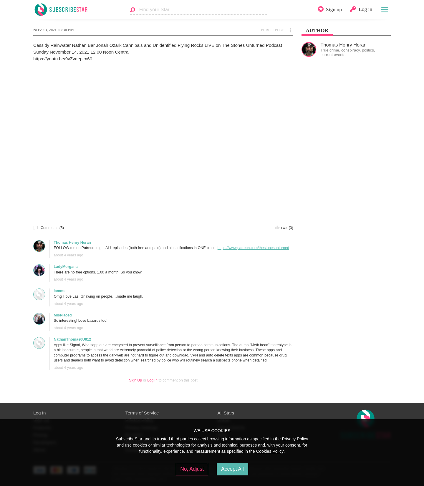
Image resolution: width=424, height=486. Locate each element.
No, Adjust (192, 469)
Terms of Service (142, 412)
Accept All (232, 469)
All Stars (226, 412)
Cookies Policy (270, 451)
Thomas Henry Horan (72, 242)
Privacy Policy (295, 439)
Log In (152, 380)
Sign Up (135, 380)
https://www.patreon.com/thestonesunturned (253, 248)
